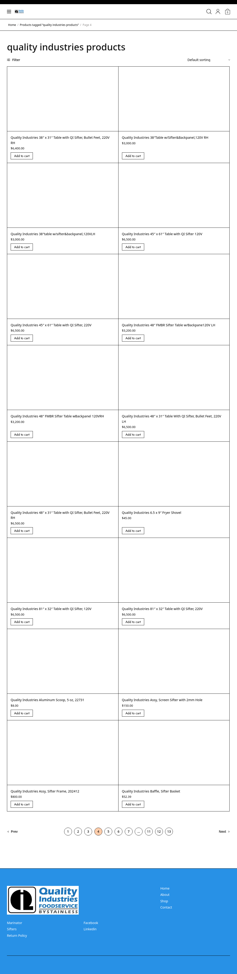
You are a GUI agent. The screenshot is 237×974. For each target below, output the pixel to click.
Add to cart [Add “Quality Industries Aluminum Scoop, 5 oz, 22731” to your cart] (21, 718)
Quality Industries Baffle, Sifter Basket (155, 796)
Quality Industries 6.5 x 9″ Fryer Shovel (155, 517)
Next (222, 836)
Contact (166, 907)
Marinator (14, 923)
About (165, 895)
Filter (13, 60)
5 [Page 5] (108, 836)
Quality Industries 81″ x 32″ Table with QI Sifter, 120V (56, 613)
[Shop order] (208, 60)
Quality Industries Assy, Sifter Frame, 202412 (49, 796)
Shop (164, 901)
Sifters (12, 929)
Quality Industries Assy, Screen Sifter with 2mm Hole (167, 705)
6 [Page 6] (118, 836)
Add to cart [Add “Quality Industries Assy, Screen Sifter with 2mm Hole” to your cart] (133, 718)
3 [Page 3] (88, 836)
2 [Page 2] (78, 836)
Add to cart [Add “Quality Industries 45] (133, 247)
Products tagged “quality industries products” (49, 25)
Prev (14, 836)
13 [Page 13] (169, 836)
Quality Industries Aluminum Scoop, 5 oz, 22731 (52, 705)
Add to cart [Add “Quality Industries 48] (133, 343)
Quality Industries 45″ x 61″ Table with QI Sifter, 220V (56, 324)
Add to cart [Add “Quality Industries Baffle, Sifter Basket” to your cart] (133, 809)
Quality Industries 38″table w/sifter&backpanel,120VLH (58, 233)
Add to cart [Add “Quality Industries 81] (21, 627)
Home (12, 25)
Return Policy (17, 935)
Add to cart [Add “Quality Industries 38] (21, 156)
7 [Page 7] (129, 836)
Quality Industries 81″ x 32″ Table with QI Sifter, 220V (167, 613)
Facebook (91, 923)
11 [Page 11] (149, 836)
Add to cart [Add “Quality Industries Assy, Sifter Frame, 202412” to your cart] (21, 809)
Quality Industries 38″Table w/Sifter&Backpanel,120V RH (170, 137)
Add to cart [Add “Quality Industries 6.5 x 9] (133, 536)
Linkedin (90, 929)
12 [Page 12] (159, 836)
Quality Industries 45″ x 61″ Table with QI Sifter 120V (167, 233)
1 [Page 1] (68, 836)
